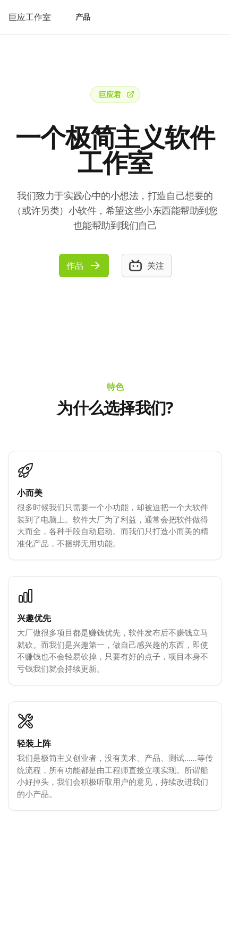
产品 (82, 17)
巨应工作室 (29, 17)
